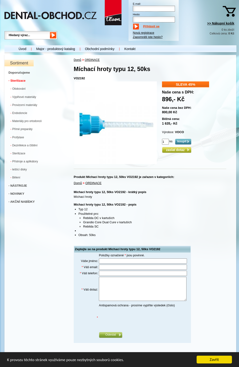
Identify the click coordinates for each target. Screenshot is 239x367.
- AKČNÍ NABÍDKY (21, 201)
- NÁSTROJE (17, 185)
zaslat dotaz (176, 150)
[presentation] (134, 317)
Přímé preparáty (21, 129)
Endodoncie (18, 113)
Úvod (22, 49)
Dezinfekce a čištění (23, 145)
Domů (77, 60)
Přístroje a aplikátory (24, 161)
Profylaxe (17, 137)
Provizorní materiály (23, 105)
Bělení (15, 177)
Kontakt (129, 49)
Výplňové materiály (23, 97)
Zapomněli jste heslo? (147, 37)
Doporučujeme (19, 72)
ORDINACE (92, 60)
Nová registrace (143, 32)
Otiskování (18, 88)
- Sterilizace (16, 80)
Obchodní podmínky (99, 49)
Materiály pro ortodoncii (26, 121)
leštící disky (18, 169)
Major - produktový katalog (55, 49)
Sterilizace (17, 153)
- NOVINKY (16, 193)
